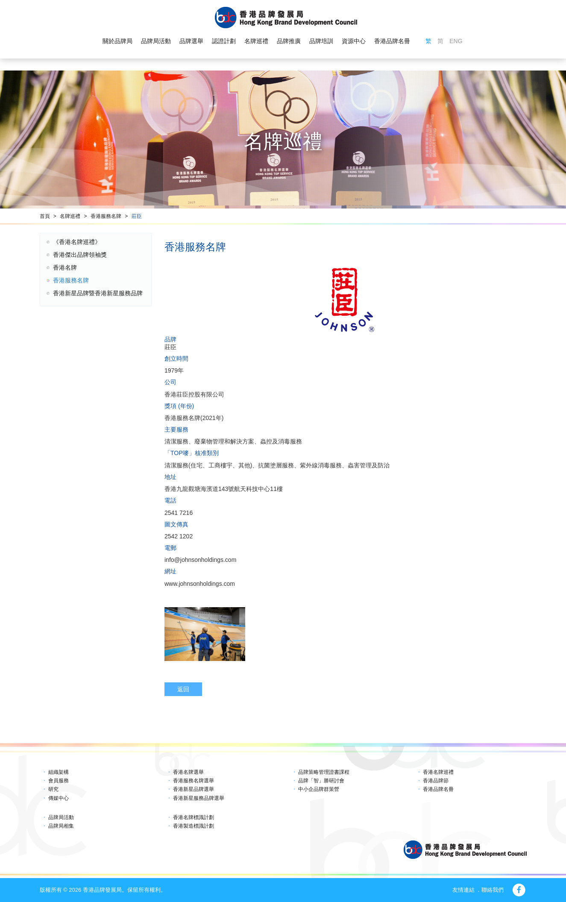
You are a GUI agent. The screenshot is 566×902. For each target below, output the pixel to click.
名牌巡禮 (256, 41)
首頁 (45, 216)
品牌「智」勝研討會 (321, 781)
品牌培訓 (321, 41)
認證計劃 (224, 41)
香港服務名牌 (106, 216)
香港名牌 (65, 267)
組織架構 (58, 772)
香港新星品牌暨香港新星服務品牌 (98, 293)
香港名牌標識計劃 (193, 817)
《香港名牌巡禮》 (77, 241)
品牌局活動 (156, 41)
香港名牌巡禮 (438, 772)
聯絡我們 (492, 890)
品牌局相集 (61, 826)
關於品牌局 (117, 41)
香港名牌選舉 (188, 772)
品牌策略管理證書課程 (323, 772)
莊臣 (137, 216)
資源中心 (354, 41)
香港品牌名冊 (392, 41)
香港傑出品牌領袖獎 (80, 254)
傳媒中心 (58, 798)
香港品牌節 (436, 781)
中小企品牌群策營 (318, 789)
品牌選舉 (191, 41)
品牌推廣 (289, 41)
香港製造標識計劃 (193, 826)
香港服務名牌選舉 (193, 781)
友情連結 (463, 890)
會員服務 (58, 781)
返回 (183, 689)
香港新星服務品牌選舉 (198, 798)
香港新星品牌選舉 (193, 789)
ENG (455, 41)
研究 (53, 789)
